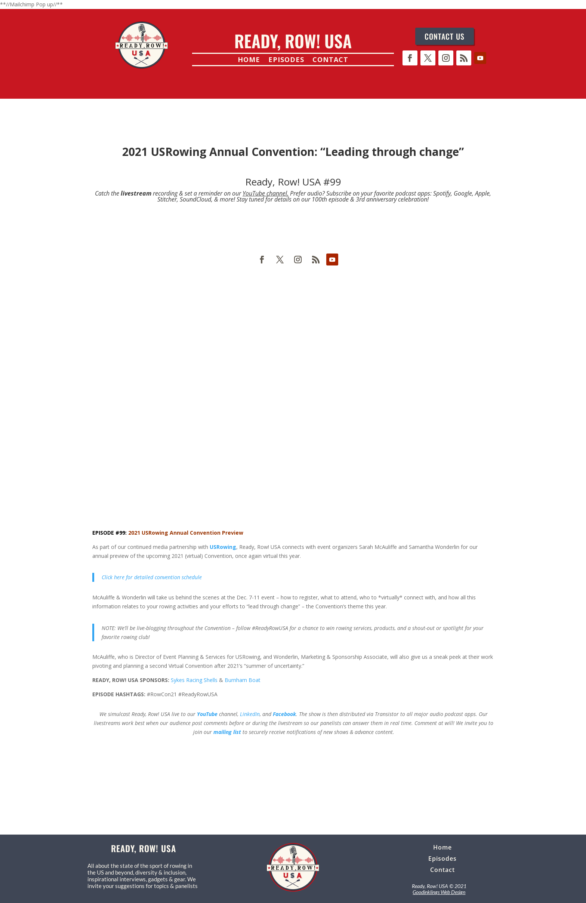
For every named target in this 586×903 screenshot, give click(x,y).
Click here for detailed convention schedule (152, 577)
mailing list (227, 731)
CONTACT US (445, 36)
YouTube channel (265, 193)
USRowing (223, 546)
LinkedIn (250, 714)
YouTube (207, 714)
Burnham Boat (242, 680)
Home (249, 60)
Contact (330, 60)
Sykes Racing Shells (194, 680)
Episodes (286, 60)
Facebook (284, 714)
